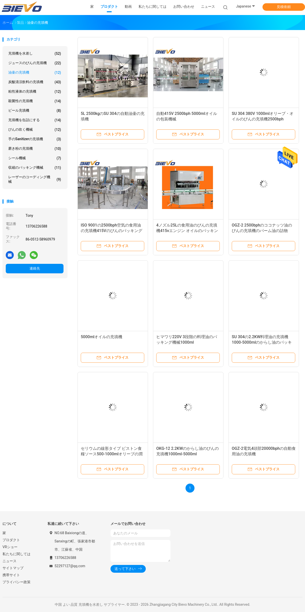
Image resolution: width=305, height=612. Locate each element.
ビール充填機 (34, 110)
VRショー (10, 547)
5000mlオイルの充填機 (101, 336)
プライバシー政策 (16, 582)
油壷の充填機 (34, 72)
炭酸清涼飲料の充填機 (34, 82)
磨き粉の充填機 (34, 148)
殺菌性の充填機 (34, 101)
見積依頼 (284, 7)
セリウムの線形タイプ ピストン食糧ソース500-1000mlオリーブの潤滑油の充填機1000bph (111, 454)
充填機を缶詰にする (34, 120)
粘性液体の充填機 (34, 91)
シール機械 (34, 158)
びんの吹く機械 (34, 129)
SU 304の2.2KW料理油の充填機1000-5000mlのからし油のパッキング (262, 342)
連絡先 (35, 268)
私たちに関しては (16, 554)
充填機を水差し (34, 53)
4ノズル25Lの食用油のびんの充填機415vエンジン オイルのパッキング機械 (187, 231)
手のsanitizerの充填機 (34, 139)
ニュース (9, 561)
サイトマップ (13, 568)
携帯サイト (11, 575)
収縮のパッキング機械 (34, 167)
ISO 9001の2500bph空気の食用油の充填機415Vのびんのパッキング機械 (111, 231)
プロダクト (11, 540)
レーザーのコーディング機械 (34, 179)
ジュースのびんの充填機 (34, 63)
